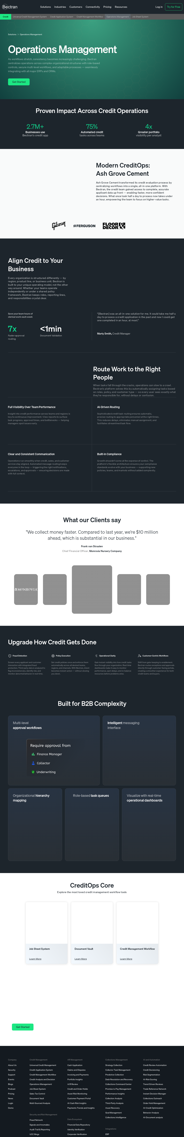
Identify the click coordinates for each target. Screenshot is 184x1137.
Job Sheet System (140, 16)
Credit (5, 16)
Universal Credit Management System (30, 16)
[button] (46, 7)
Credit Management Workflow (90, 16)
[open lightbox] (48, 181)
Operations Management (118, 16)
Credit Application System (61, 16)
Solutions (12, 34)
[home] (10, 7)
